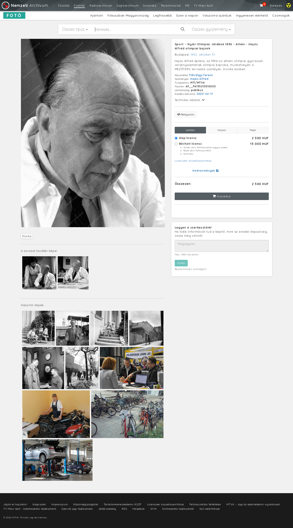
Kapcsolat (39, 504)
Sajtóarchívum (128, 5)
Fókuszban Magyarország (128, 15)
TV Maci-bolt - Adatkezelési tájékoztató (29, 508)
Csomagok (281, 15)
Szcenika (149, 5)
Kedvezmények (205, 170)
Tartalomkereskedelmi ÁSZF (123, 504)
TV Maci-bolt (203, 5)
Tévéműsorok (171, 5)
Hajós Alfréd (199, 79)
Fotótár (79, 5)
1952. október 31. (203, 54)
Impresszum (59, 504)
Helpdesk (138, 508)
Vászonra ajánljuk (217, 15)
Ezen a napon (187, 15)
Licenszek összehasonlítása (193, 160)
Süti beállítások (209, 508)
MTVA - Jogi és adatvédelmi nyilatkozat (253, 504)
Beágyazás (185, 114)
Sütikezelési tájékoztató (178, 508)
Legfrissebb (162, 15)
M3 (187, 5)
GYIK (153, 508)
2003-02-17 (205, 93)
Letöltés (190, 130)
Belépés (276, 5)
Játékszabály (107, 508)
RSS (124, 508)
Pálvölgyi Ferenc (201, 75)
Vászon (221, 130)
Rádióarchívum (100, 5)
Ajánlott (96, 15)
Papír (253, 130)
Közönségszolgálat (85, 504)
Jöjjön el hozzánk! (15, 504)
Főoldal (63, 5)
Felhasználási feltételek (205, 504)
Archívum (24, 5)
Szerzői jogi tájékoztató (77, 508)
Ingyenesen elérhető (252, 15)
